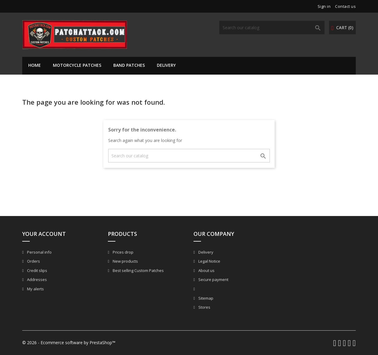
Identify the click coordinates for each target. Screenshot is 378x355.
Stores (203, 307)
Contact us (345, 6)
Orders (33, 261)
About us (206, 270)
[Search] (272, 27)
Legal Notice (208, 261)
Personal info (39, 252)
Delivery (166, 65)
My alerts (35, 289)
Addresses (36, 279)
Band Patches (129, 65)
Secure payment (212, 279)
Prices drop (122, 252)
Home (34, 65)
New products (125, 261)
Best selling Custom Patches (138, 270)
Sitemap (205, 298)
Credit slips (36, 270)
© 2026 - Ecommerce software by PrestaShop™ (68, 342)
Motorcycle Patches (77, 65)
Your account (44, 233)
